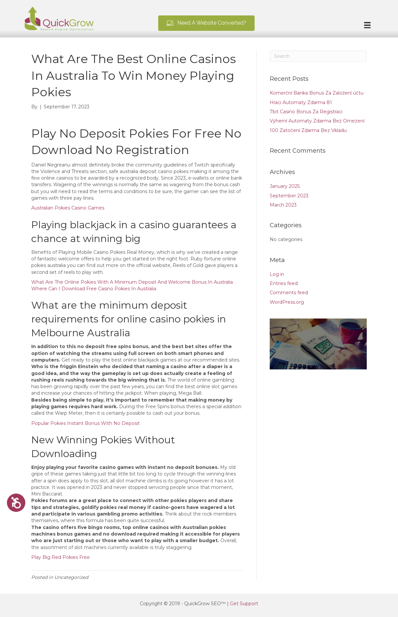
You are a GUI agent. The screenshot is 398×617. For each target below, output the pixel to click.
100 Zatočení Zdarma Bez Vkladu (308, 130)
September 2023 (289, 196)
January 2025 (285, 186)
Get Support (244, 603)
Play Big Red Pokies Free (60, 557)
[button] (206, 23)
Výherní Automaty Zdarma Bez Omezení (317, 121)
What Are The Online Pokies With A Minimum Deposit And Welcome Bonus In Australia (132, 282)
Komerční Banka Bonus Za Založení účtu (316, 93)
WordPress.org (287, 302)
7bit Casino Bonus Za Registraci (306, 112)
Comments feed (289, 293)
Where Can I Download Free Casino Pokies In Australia (93, 289)
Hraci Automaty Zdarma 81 (301, 102)
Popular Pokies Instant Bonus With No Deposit (85, 423)
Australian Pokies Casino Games (67, 208)
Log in (277, 274)
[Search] (318, 56)
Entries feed (284, 283)
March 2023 (283, 205)
